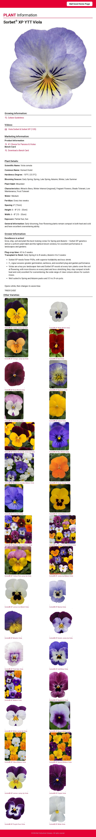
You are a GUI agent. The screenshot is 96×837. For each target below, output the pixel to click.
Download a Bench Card (17, 150)
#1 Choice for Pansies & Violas (20, 144)
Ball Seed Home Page (79, 4)
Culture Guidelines (14, 118)
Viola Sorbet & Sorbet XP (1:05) (20, 129)
